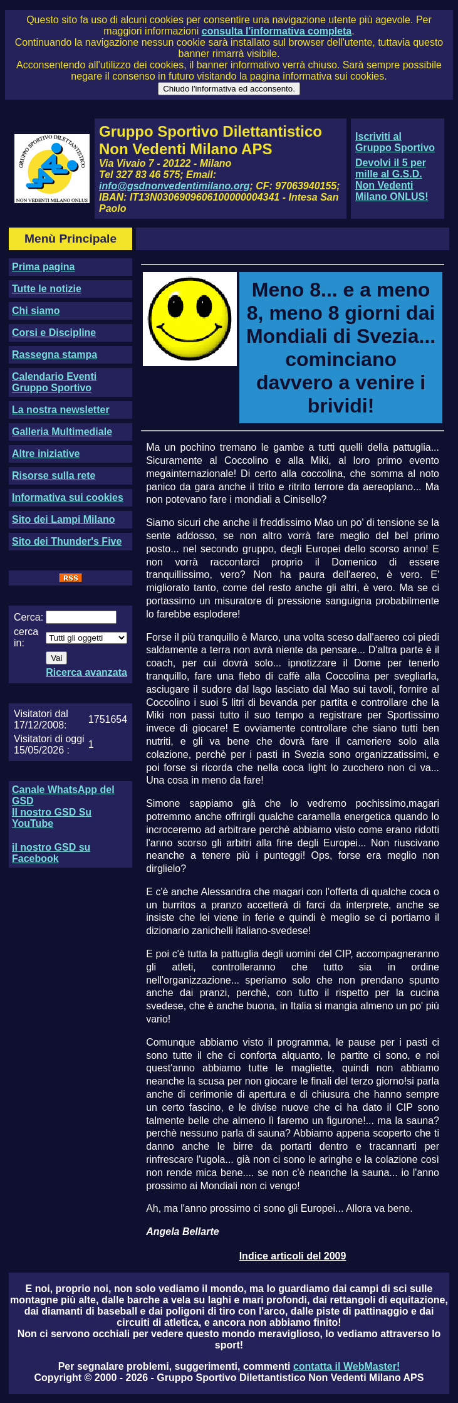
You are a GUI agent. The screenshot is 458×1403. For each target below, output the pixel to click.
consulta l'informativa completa (276, 31)
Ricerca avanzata (86, 672)
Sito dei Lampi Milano (63, 519)
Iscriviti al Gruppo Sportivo (395, 142)
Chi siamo (36, 310)
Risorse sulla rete (53, 475)
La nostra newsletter (61, 409)
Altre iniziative (46, 453)
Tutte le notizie (46, 288)
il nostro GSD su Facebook (51, 853)
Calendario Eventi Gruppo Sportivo (54, 382)
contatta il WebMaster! (346, 1366)
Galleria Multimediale (62, 431)
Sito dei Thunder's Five (67, 541)
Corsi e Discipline (54, 332)
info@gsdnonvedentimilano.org (174, 186)
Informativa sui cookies (67, 497)
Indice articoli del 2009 (292, 1256)
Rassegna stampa (54, 354)
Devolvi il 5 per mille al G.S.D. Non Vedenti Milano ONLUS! (391, 179)
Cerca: (28, 617)
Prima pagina (43, 266)
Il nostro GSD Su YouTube (51, 818)
